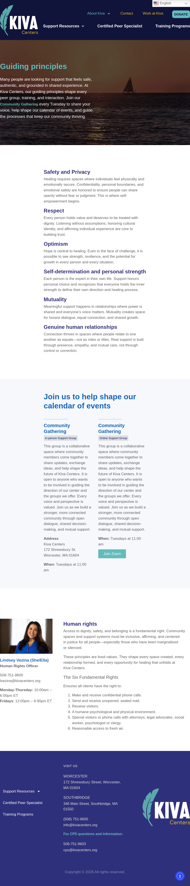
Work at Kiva (153, 13)
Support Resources (63, 26)
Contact (126, 13)
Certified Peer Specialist (119, 26)
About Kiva (98, 13)
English (162, 3)
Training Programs (172, 26)
